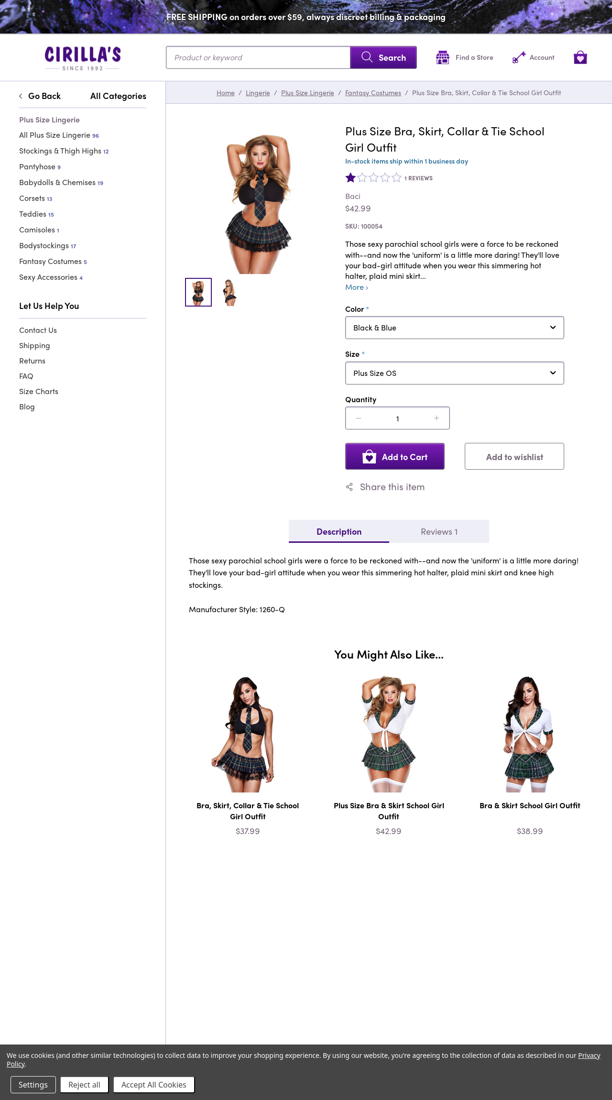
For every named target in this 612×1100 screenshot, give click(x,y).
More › (356, 287)
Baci (353, 196)
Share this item (385, 486)
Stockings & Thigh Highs (64, 150)
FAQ (26, 375)
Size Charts (38, 390)
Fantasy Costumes (53, 260)
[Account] (534, 57)
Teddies (36, 213)
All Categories (118, 95)
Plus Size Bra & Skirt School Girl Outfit (389, 810)
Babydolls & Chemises (61, 181)
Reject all (84, 1084)
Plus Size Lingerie (307, 92)
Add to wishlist (514, 456)
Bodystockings (47, 245)
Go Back (40, 95)
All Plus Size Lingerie (59, 134)
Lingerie (258, 92)
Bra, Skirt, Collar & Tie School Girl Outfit (248, 810)
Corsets (35, 197)
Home (226, 92)
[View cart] (580, 57)
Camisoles (39, 229)
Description (339, 531)
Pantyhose (40, 166)
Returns (32, 360)
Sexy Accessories (51, 276)
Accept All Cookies (153, 1084)
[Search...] (291, 57)
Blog (27, 406)
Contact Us (38, 329)
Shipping (34, 345)
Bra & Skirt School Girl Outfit (530, 805)
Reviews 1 (439, 531)
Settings (33, 1084)
